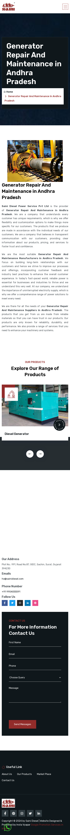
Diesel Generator (17, 434)
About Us (7, 774)
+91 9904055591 (11, 591)
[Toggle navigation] (65, 7)
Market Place (44, 774)
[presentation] (30, 454)
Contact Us (8, 780)
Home (8, 91)
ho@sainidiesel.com (13, 578)
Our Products (24, 774)
